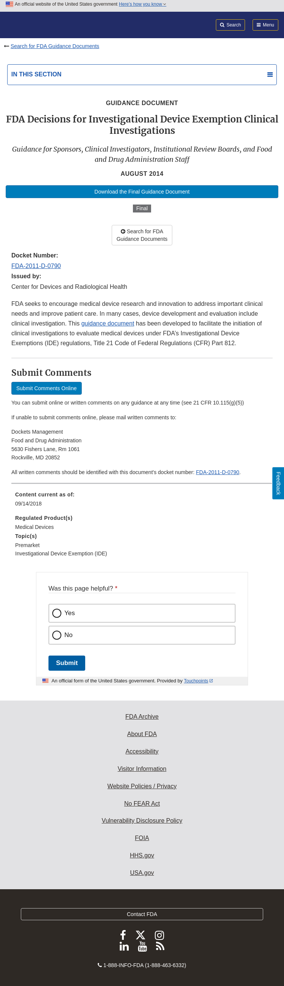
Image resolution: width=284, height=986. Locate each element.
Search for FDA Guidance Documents (55, 46)
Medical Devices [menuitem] (34, 527)
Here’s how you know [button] (142, 4)
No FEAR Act (142, 803)
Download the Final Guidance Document (141, 192)
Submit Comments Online (46, 388)
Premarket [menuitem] (27, 545)
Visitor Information (142, 769)
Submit (67, 663)
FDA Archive (142, 716)
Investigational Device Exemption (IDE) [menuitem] (61, 553)
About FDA (142, 734)
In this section (36, 74)
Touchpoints (196, 681)
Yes (69, 613)
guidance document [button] (107, 323)
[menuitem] (142, 502)
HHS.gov (142, 855)
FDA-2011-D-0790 (36, 266)
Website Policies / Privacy (142, 786)
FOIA (142, 838)
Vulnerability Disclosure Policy (142, 820)
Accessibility (141, 751)
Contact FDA (142, 914)
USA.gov (142, 873)
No (68, 635)
